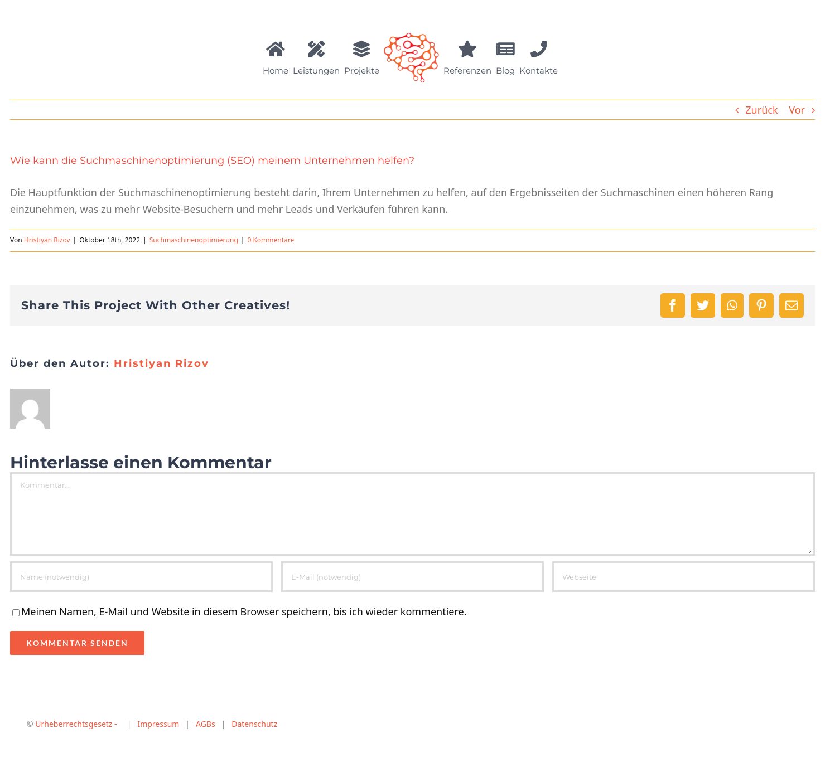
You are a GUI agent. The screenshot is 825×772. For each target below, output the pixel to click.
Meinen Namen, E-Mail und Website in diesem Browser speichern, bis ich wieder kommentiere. (244, 611)
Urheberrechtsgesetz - (76, 723)
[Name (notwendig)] (141, 576)
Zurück (761, 109)
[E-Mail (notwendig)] (412, 576)
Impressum (156, 723)
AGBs (205, 723)
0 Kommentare (270, 240)
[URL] (683, 576)
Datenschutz (254, 723)
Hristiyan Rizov (47, 240)
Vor (797, 109)
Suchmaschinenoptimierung (193, 240)
